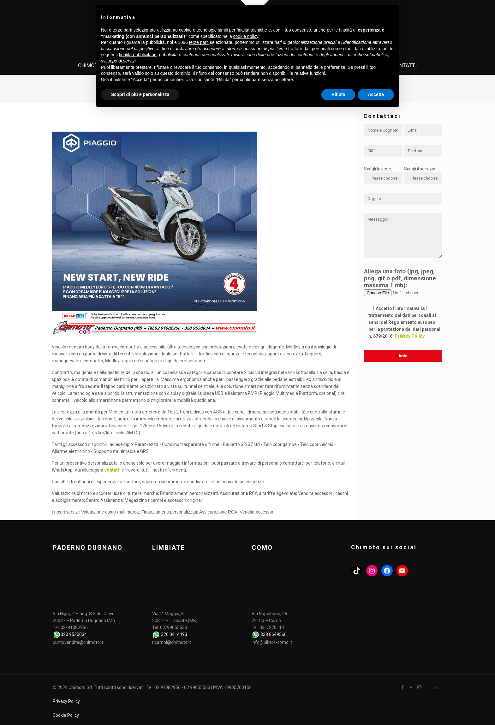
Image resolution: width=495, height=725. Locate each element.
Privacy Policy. (410, 336)
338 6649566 (273, 634)
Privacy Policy (66, 701)
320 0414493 (174, 634)
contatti (112, 469)
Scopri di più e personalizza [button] (140, 94)
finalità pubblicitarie (138, 54)
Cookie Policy (66, 715)
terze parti (199, 42)
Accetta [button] (376, 94)
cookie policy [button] (245, 36)
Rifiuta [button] (338, 94)
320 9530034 (74, 634)
